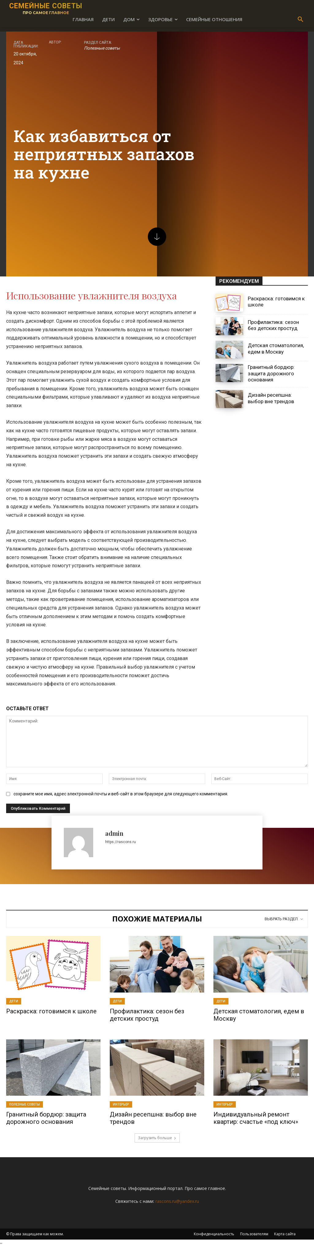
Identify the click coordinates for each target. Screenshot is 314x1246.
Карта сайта (285, 1234)
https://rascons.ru (120, 842)
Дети (13, 1001)
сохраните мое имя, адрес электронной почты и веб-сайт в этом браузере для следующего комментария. (120, 793)
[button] (300, 19)
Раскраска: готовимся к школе (51, 1011)
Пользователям (254, 1234)
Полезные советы (102, 48)
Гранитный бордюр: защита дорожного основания (271, 373)
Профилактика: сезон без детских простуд (273, 325)
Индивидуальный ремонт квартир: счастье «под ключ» (255, 1118)
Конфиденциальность (214, 1234)
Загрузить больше (157, 1137)
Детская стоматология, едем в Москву (276, 348)
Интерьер (121, 1104)
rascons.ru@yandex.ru (177, 1201)
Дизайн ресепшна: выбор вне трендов (271, 398)
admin (114, 833)
